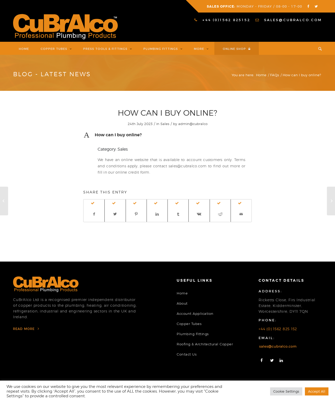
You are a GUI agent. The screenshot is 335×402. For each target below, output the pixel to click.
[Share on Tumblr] (178, 214)
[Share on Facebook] (93, 214)
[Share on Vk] (199, 214)
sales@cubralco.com (288, 20)
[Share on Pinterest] (136, 214)
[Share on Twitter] (115, 214)
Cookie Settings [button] (286, 391)
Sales (164, 124)
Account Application (195, 313)
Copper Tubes (189, 324)
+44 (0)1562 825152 (222, 20)
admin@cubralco (193, 124)
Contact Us (187, 354)
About (182, 303)
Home (182, 293)
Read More (26, 329)
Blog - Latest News (52, 74)
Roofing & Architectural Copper (205, 344)
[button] (167, 135)
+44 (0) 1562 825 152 (278, 329)
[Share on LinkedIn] (157, 214)
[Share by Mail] (241, 214)
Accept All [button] (316, 391)
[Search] (317, 48)
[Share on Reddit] (220, 214)
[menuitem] (222, 20)
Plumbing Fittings (193, 334)
